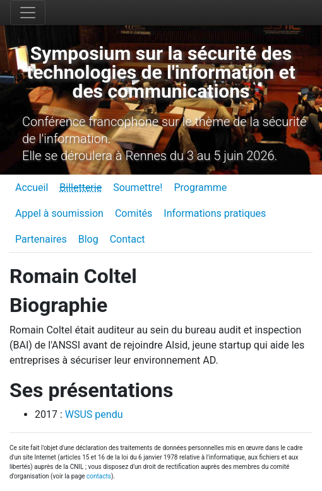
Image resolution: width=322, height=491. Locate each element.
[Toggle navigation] (27, 12)
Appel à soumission (59, 213)
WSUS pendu (94, 414)
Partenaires (41, 239)
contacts (98, 476)
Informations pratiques (215, 213)
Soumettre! (137, 188)
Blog (88, 239)
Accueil (31, 188)
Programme (200, 188)
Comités (133, 213)
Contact (127, 239)
